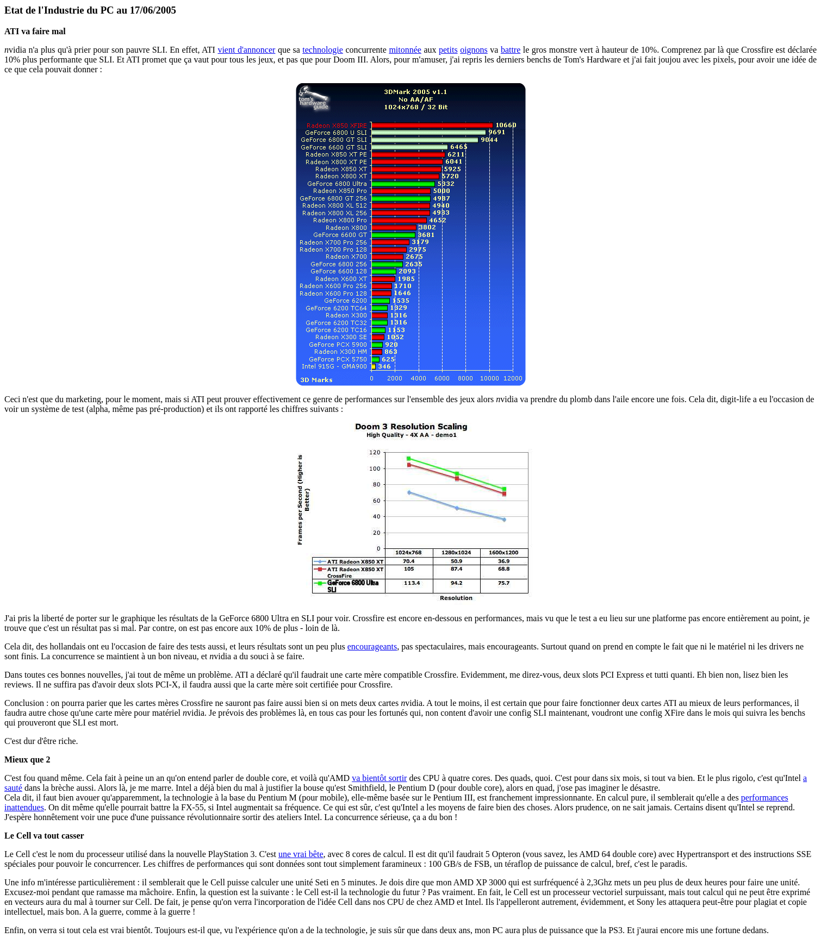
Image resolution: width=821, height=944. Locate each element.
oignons (474, 49)
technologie (322, 49)
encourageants (372, 646)
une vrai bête (301, 854)
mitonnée (405, 49)
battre (510, 49)
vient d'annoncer (246, 49)
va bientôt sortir (379, 778)
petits (448, 49)
